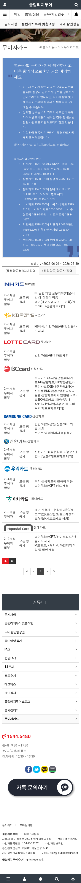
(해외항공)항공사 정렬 (57, 270)
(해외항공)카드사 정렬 (21, 270)
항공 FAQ (10, 658)
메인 (17, 14)
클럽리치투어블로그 (17, 701)
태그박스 (10, 684)
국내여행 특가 (13, 640)
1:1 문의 (9, 666)
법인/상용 (32, 14)
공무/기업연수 (53, 14)
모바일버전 (26, 825)
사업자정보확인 (54, 843)
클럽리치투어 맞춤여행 (38, 24)
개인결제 (10, 693)
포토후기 (10, 675)
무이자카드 (12, 719)
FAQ (7, 649)
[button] (5, 561)
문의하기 (7, 825)
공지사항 (10, 24)
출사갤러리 (12, 710)
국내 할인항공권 (15, 632)
